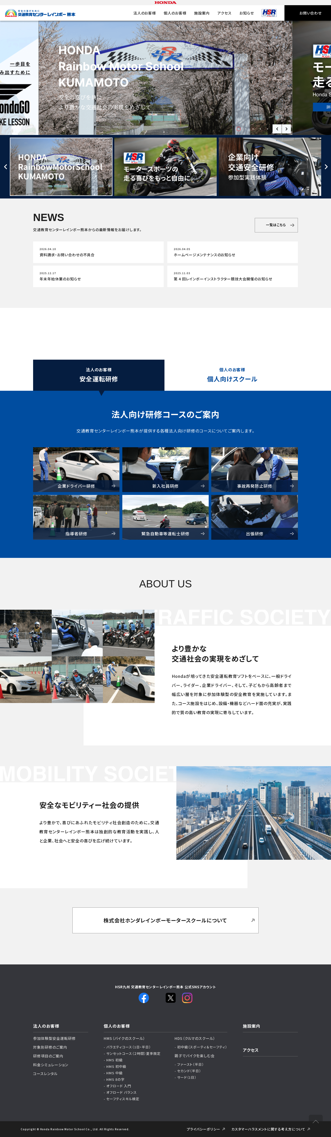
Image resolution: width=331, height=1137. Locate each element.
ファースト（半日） (190, 1064)
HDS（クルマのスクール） (195, 1038)
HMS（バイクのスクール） (124, 1038)
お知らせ (246, 13)
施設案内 (202, 13)
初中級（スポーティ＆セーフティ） (202, 1047)
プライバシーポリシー (203, 1129)
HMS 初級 (114, 1060)
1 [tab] (238, 129)
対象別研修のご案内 (50, 1047)
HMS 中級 (114, 1073)
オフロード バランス (121, 1092)
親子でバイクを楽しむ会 (195, 1055)
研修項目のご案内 (48, 1056)
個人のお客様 (175, 13)
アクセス (224, 13)
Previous (277, 129)
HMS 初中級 (116, 1066)
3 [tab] (253, 129)
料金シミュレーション (50, 1065)
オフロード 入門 (118, 1086)
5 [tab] (267, 129)
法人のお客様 (144, 13)
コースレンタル (45, 1073)
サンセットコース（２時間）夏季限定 (133, 1053)
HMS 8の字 (115, 1079)
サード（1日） (187, 1077)
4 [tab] (260, 129)
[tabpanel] (165, 78)
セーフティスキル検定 (122, 1098)
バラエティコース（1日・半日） (128, 1047)
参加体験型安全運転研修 (54, 1038)
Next (286, 129)
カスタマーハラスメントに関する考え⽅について (268, 1129)
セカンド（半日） (189, 1070)
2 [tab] (246, 129)
